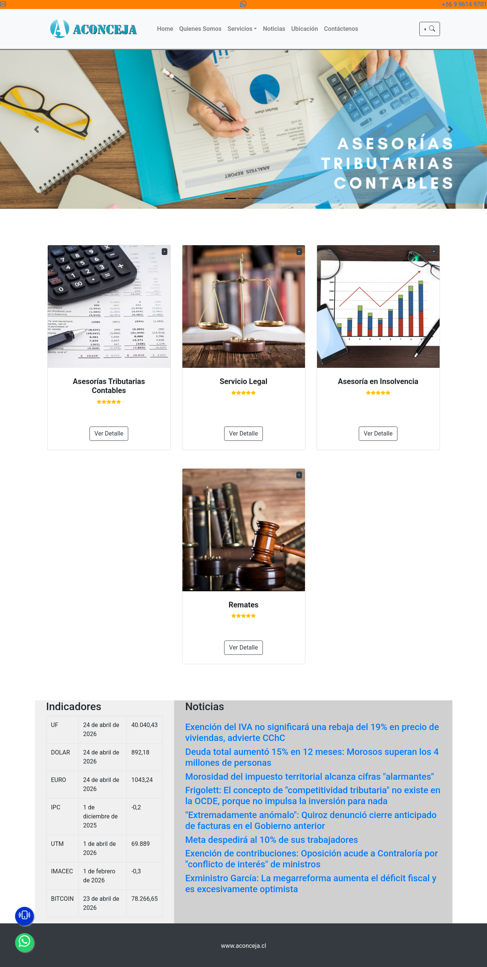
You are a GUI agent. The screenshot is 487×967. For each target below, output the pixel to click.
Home (165, 28)
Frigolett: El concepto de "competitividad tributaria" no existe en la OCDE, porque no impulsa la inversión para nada (313, 795)
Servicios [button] (240, 28)
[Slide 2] (243, 198)
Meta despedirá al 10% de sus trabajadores (271, 840)
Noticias (274, 28)
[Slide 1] (230, 198)
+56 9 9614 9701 (464, 4)
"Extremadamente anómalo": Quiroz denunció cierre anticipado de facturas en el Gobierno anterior (311, 820)
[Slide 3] (257, 198)
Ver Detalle (108, 433)
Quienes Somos (200, 28)
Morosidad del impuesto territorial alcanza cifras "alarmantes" (309, 776)
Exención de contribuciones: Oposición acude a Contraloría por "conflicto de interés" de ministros (311, 859)
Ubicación (304, 28)
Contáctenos (341, 28)
